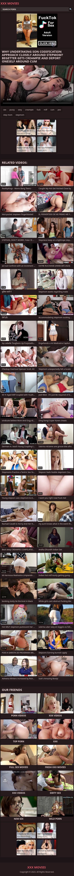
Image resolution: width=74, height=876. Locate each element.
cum (52, 109)
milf (45, 109)
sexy (20, 109)
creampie (29, 109)
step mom (7, 115)
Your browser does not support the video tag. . (37, 85)
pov (59, 109)
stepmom (20, 115)
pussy (12, 109)
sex (4, 109)
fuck (39, 109)
